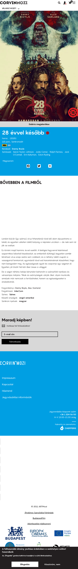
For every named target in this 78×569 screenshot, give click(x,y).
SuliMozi (39, 478)
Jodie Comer (42, 152)
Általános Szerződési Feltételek (39, 512)
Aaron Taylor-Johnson (23, 152)
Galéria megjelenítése (39, 124)
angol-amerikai (26, 298)
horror (5, 138)
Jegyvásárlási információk (17, 397)
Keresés (59, 2)
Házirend (7, 390)
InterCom (18, 291)
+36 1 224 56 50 (68, 414)
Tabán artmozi (39, 487)
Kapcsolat (7, 384)
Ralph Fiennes (56, 152)
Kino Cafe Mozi (39, 450)
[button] (66, 3)
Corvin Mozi (39, 441)
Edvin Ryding (44, 154)
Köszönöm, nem (52, 564)
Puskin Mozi (39, 469)
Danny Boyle (18, 149)
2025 (13, 138)
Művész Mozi (39, 460)
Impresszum (8, 378)
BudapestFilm (39, 518)
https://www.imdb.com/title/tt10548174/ (4, 145)
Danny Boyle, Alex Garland (27, 288)
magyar (23, 301)
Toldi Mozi (39, 497)
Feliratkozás (15, 341)
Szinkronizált (17, 141)
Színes (12, 294)
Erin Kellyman (30, 154)
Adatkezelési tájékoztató (39, 523)
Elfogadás (25, 564)
